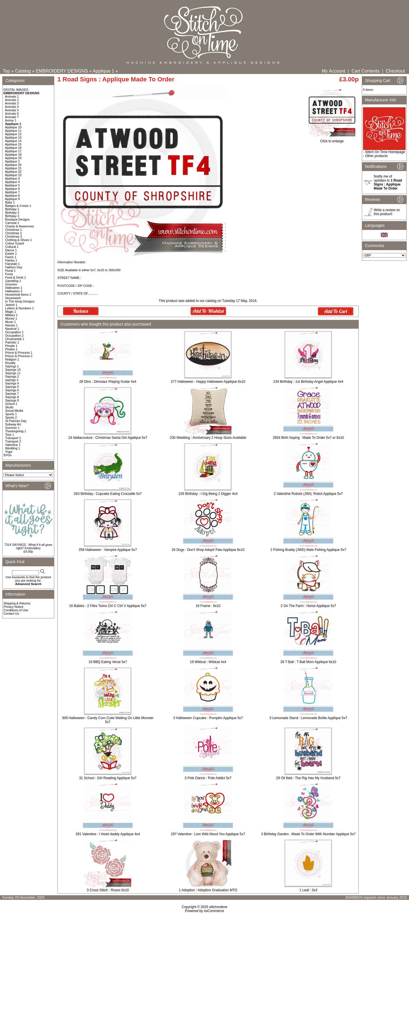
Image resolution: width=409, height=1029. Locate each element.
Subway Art (13, 424)
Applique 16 (13, 147)
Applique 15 (13, 144)
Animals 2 (12, 100)
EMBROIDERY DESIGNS (62, 71)
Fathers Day (13, 267)
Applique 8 (12, 195)
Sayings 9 (12, 400)
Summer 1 (12, 427)
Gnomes (11, 284)
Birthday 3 (12, 216)
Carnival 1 (12, 223)
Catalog (23, 71)
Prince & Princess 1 (18, 352)
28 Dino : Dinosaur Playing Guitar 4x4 (107, 382)
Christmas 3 (13, 236)
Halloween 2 (13, 291)
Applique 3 (12, 178)
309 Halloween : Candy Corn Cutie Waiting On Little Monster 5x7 (107, 720)
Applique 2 (12, 161)
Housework (13, 298)
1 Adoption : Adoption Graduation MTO (208, 890)
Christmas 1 (13, 229)
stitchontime (218, 907)
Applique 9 (12, 199)
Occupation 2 (14, 335)
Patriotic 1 (12, 342)
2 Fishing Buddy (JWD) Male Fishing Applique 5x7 (308, 550)
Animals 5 (12, 110)
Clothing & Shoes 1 (18, 240)
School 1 (11, 404)
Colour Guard (14, 243)
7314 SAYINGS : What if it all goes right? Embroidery (28, 546)
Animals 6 (12, 113)
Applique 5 (12, 185)
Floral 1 (10, 270)
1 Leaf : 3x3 (308, 890)
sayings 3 (11, 380)
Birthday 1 (12, 209)
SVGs (7, 455)
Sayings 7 (12, 393)
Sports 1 (11, 414)
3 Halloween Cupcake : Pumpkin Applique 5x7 (208, 718)
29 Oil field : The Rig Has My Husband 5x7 (308, 778)
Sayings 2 (12, 376)
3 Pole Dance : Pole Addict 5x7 (208, 778)
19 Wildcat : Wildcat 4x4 (208, 662)
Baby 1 (10, 202)
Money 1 (11, 318)
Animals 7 (12, 117)
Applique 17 (13, 151)
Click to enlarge (332, 139)
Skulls (9, 407)
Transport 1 (13, 438)
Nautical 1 (12, 328)
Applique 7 (12, 192)
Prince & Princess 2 (18, 356)
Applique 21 (13, 168)
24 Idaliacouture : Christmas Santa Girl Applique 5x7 (107, 438)
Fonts (9, 274)
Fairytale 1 (12, 264)
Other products (376, 156)
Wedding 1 (12, 448)
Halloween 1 (13, 287)
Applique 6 (12, 188)
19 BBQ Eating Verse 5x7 (107, 662)
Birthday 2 (12, 212)
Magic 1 (10, 311)
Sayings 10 (12, 369)
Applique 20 (13, 164)
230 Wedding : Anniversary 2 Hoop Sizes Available (208, 438)
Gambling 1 (13, 281)
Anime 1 (10, 120)
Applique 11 (13, 130)
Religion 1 (12, 359)
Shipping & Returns (16, 603)
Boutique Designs (17, 219)
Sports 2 (11, 417)
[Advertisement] (204, 962)
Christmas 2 (13, 233)
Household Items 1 (18, 294)
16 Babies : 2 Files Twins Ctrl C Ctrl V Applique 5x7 (108, 606)
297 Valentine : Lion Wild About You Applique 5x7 (208, 834)
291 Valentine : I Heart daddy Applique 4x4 (108, 834)
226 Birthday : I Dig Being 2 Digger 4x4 (208, 494)
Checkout (395, 71)
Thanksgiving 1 (15, 431)
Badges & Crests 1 (18, 205)
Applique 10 (13, 127)
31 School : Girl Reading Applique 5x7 (107, 778)
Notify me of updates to (388, 182)
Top (6, 71)
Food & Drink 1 (15, 277)
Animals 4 (12, 106)
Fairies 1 (11, 260)
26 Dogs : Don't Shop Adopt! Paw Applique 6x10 (208, 550)
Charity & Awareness (19, 226)
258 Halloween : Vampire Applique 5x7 (108, 550)
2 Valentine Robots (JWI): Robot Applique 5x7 (308, 494)
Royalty (10, 363)
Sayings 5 (12, 386)
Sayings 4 (12, 383)
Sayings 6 (12, 390)
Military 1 (11, 315)
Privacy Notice (13, 606)
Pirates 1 (11, 349)
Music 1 (10, 322)
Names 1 (11, 325)
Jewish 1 (11, 304)
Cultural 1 (11, 246)
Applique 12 (13, 134)
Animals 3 (12, 103)
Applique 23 (13, 175)
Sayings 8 (12, 397)
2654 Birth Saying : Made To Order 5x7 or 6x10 (308, 438)
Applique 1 (103, 71)
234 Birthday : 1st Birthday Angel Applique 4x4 (308, 382)
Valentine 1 (12, 444)
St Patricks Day (15, 421)
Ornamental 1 (14, 339)
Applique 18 (13, 154)
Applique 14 (13, 141)
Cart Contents (365, 71)
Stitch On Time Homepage (385, 152)
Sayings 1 (12, 366)
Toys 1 (9, 434)
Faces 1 (10, 257)
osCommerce (214, 911)
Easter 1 (11, 253)
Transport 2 (13, 441)
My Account (333, 71)
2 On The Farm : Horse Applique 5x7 (308, 606)
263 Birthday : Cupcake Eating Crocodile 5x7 (108, 494)
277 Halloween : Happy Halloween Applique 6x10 (208, 382)
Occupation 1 (14, 332)
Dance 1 (11, 250)
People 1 (11, 345)
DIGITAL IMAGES (15, 89)
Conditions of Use (15, 610)
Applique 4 (12, 182)
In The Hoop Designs (19, 301)
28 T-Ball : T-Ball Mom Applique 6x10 (308, 662)
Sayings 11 (12, 373)
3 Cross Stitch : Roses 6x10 (108, 890)
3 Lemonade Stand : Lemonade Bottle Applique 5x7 (308, 718)
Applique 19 (13, 158)
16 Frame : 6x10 (208, 606)
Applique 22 (13, 171)
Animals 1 (12, 96)
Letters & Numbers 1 (19, 308)
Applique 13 (13, 137)
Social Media (14, 410)
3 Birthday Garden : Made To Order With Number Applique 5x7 (308, 834)
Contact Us (11, 613)
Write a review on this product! (387, 212)
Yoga (8, 451)
